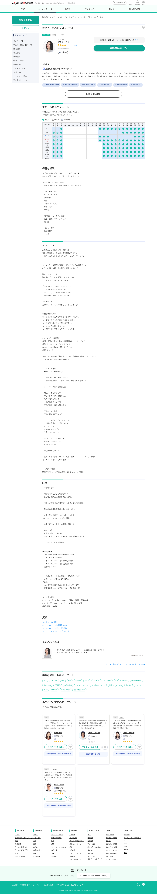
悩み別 (67, 9)
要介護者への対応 (111, 838)
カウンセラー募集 (20, 76)
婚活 (34, 844)
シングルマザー (106, 681)
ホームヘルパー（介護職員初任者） (55, 625)
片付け (17, 853)
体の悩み (90, 850)
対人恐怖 (54, 690)
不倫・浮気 (54, 681)
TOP (23, 9)
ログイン (25, 28)
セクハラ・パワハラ (57, 856)
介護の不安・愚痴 (79, 690)
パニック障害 (65, 690)
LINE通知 (16, 49)
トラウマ (138, 685)
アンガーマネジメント (82, 685)
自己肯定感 (68, 685)
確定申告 (127, 850)
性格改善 (72, 856)
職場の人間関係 (136, 681)
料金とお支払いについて (22, 45)
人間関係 (58, 685)
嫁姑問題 (125, 681)
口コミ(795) (72, 45)
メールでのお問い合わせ (94, 875)
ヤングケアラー (111, 859)
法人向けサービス (119, 2)
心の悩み (90, 841)
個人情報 (16, 53)
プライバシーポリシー (35, 885)
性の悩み (128, 685)
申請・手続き (110, 835)
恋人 (45, 681)
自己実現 (54, 850)
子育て (17, 835)
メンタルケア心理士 (50, 622)
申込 (136, 40)
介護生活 (108, 841)
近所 (116, 681)
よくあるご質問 (19, 68)
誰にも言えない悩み (94, 847)
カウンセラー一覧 (45, 10)
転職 (52, 841)
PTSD (46, 690)
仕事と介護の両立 (111, 853)
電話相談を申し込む (119, 48)
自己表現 (72, 850)
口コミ (111, 9)
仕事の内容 (47, 685)
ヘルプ (56, 885)
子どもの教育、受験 (21, 850)
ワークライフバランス (58, 847)
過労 (52, 853)
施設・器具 (109, 856)
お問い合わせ (18, 72)
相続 (125, 853)
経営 (52, 844)
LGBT (89, 835)
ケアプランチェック (112, 850)
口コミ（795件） (93, 94)
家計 (125, 847)
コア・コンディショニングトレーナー (56, 631)
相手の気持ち (37, 850)
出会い (35, 847)
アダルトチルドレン (75, 859)
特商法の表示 (18, 61)
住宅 (125, 843)
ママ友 (87, 681)
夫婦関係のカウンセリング (24, 838)
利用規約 (16, 57)
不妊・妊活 (91, 844)
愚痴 (110, 685)
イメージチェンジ (75, 853)
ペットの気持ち (20, 856)
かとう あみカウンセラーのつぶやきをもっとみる (125, 664)
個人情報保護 (48, 885)
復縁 (34, 853)
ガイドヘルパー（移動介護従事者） (55, 628)
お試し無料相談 (134, 9)
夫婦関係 (78, 681)
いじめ (95, 681)
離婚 (69, 681)
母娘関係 (18, 844)
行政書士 (127, 835)
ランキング (89, 9)
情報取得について (20, 64)
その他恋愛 (37, 856)
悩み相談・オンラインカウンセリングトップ (58, 17)
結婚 (62, 681)
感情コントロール (99, 685)
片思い (35, 835)
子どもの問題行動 (21, 847)
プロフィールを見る (56, 747)
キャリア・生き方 (57, 835)
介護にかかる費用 (111, 844)
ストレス (119, 685)
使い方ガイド (18, 41)
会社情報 (15, 885)
